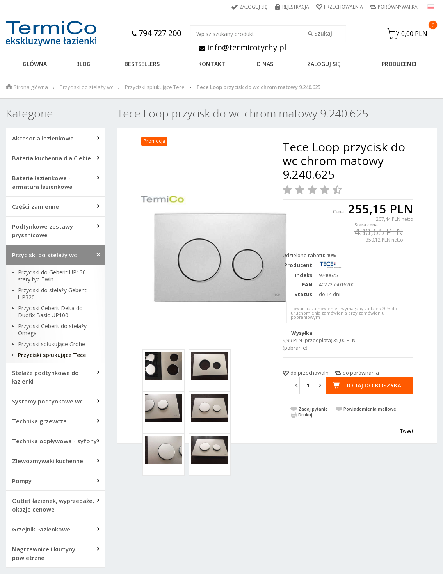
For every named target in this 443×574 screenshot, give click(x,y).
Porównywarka (398, 7)
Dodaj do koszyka (372, 385)
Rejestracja (295, 7)
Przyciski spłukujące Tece (155, 87)
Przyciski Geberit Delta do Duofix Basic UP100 (50, 312)
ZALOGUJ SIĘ (323, 64)
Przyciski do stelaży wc (86, 87)
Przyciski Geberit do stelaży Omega (52, 330)
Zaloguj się (253, 7)
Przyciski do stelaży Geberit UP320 (52, 294)
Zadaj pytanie (313, 409)
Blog (83, 64)
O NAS (264, 64)
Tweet (406, 431)
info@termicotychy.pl (242, 47)
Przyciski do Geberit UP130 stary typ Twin (52, 276)
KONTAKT (211, 64)
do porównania (361, 372)
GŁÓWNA (35, 64)
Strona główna (31, 87)
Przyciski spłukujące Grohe (51, 344)
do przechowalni (310, 372)
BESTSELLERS (142, 64)
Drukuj (305, 415)
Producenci (399, 64)
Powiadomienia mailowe (369, 409)
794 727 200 (156, 33)
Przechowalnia (343, 7)
